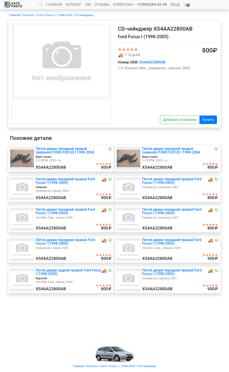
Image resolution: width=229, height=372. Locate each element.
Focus (50, 15)
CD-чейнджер (84, 15)
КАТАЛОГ (73, 4)
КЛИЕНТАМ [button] (123, 4)
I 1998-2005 (64, 15)
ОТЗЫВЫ (101, 4)
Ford (40, 15)
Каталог (28, 15)
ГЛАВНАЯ (54, 4)
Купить (208, 120)
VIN (88, 4)
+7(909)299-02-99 (152, 4)
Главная (14, 15)
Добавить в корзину (180, 120)
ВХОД (175, 4)
